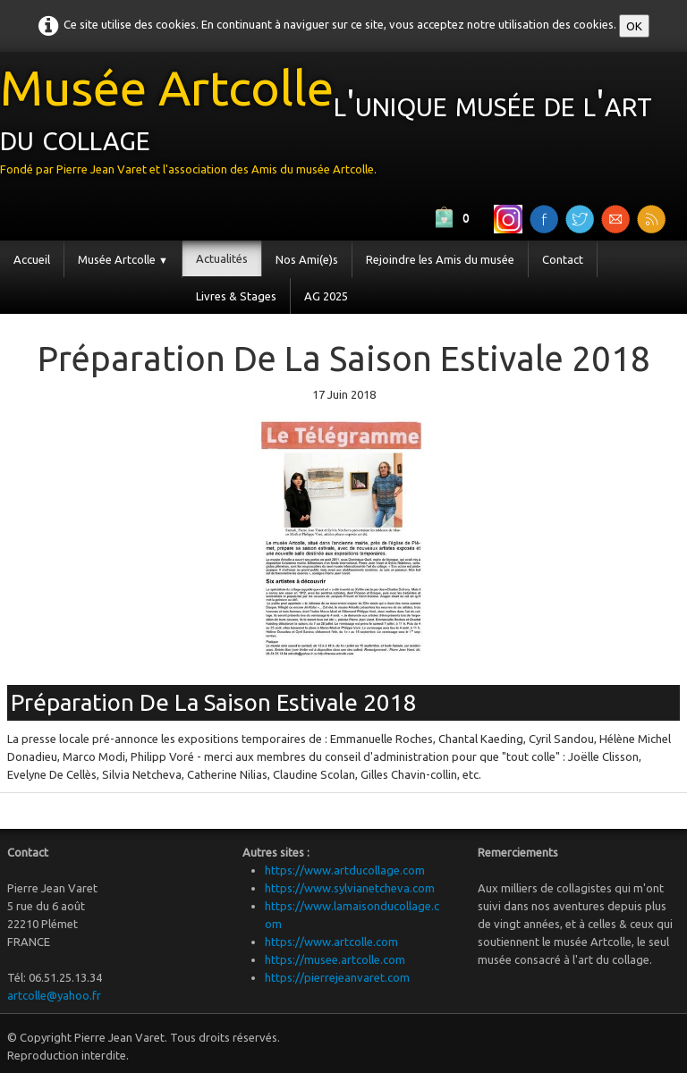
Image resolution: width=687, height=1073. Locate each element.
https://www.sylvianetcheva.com (350, 888)
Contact (562, 259)
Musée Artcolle (123, 259)
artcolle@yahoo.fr (54, 995)
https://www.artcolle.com (331, 941)
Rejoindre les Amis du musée (440, 259)
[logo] (343, 125)
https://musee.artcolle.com (335, 959)
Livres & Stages (236, 296)
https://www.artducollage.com (345, 870)
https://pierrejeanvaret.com (337, 977)
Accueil (31, 259)
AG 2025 (326, 296)
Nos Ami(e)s (307, 259)
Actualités (222, 258)
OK (634, 26)
